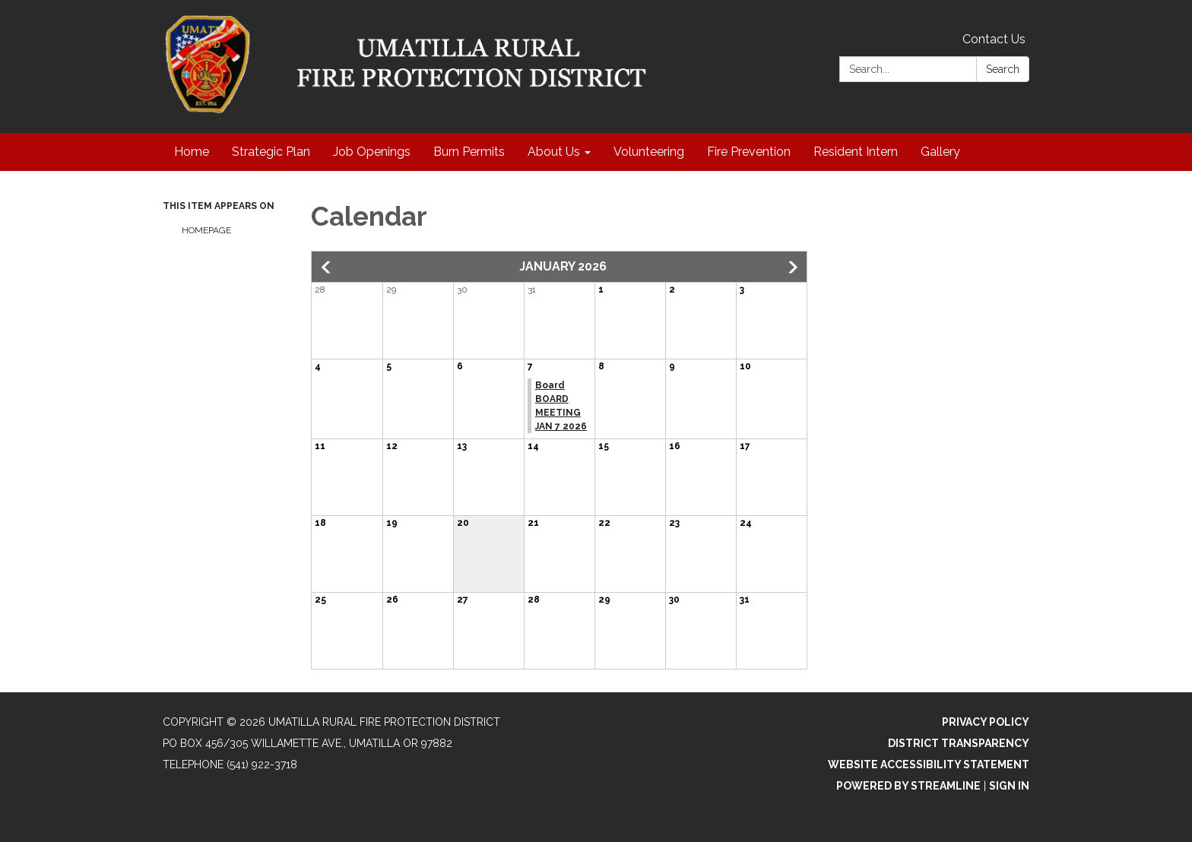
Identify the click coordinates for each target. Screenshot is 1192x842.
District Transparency (958, 743)
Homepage (206, 230)
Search (1002, 69)
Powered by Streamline (908, 786)
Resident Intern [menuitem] (855, 151)
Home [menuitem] (191, 151)
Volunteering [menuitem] (648, 151)
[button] (327, 267)
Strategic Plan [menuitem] (271, 151)
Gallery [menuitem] (940, 151)
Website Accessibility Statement (928, 764)
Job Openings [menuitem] (372, 151)
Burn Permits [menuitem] (469, 151)
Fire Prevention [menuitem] (749, 151)
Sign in (1009, 786)
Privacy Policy (985, 722)
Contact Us (994, 39)
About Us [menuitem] (554, 151)
